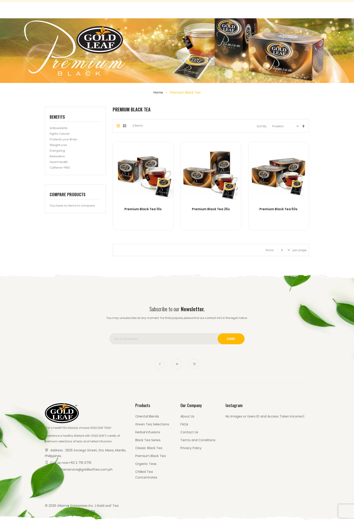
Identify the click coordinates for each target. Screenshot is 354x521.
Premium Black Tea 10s (143, 209)
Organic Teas (145, 464)
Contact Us (290, 9)
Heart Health (59, 162)
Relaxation (57, 156)
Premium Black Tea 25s (211, 209)
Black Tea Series (148, 440)
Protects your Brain (63, 139)
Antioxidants (59, 128)
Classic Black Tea (148, 448)
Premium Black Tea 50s (278, 209)
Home (159, 92)
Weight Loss (58, 145)
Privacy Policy (191, 448)
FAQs (184, 424)
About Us (187, 416)
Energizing (57, 151)
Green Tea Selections (152, 424)
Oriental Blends (147, 416)
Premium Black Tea (150, 456)
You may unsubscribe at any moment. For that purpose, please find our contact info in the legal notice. (177, 318)
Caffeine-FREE (60, 167)
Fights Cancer (60, 134)
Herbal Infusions (147, 432)
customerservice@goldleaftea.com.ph (81, 469)
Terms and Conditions (197, 440)
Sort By (262, 126)
